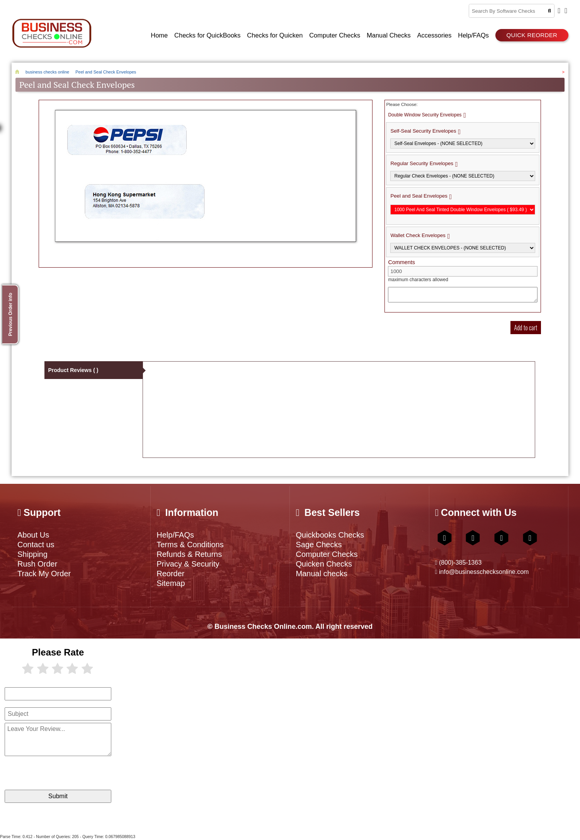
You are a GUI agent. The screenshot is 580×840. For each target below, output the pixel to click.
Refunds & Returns (189, 554)
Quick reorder (531, 35)
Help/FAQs (175, 535)
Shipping (32, 554)
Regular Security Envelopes (421, 163)
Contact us (35, 544)
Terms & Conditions (189, 544)
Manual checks (321, 573)
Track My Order (44, 573)
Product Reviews (73, 370)
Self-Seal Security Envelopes (423, 131)
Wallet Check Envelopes (417, 235)
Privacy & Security (187, 564)
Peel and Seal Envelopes (418, 196)
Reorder (170, 573)
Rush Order (37, 564)
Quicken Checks (324, 564)
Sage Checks (319, 544)
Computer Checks (326, 554)
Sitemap (170, 583)
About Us (33, 535)
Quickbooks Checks (330, 535)
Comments (401, 262)
